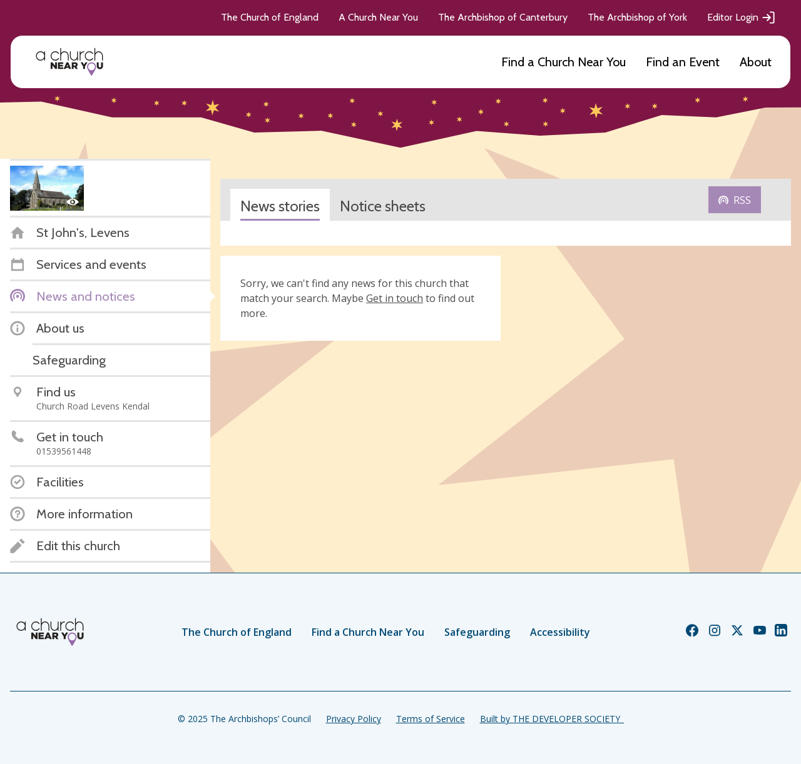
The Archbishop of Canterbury (503, 17)
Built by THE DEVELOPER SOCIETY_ (552, 719)
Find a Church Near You (563, 61)
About (756, 61)
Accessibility (560, 632)
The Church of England (270, 17)
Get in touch (394, 298)
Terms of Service (430, 719)
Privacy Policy (353, 719)
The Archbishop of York (637, 17)
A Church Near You (378, 17)
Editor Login (741, 17)
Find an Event (683, 61)
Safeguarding (477, 632)
